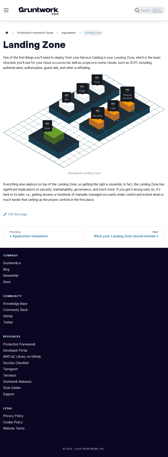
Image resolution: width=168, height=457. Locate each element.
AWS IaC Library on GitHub (22, 357)
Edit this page (15, 214)
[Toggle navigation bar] (6, 10)
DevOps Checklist (16, 363)
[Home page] (6, 33)
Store (7, 282)
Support (8, 394)
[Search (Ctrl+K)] (149, 10)
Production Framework (19, 344)
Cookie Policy (13, 422)
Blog (6, 269)
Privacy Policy (13, 416)
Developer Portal (15, 350)
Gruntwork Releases (17, 382)
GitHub (8, 316)
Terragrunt (10, 369)
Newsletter (11, 276)
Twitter (8, 322)
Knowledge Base (15, 304)
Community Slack (15, 310)
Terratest (9, 375)
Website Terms (14, 428)
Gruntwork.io (12, 263)
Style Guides (12, 388)
